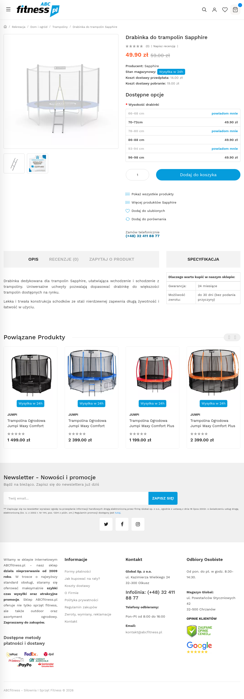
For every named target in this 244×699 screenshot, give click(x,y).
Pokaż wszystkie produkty (153, 194)
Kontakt (71, 621)
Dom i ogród (38, 26)
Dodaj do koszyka (198, 174)
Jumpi (12, 414)
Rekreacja (18, 26)
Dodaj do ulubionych (148, 211)
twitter (106, 524)
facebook (122, 524)
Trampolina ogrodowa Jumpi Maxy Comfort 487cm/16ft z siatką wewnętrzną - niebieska (89, 429)
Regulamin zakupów (81, 607)
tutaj (117, 512)
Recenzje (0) (64, 259)
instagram (138, 524)
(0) (147, 46)
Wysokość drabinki (143, 104)
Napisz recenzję (164, 46)
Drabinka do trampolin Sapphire (95, 26)
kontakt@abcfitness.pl (144, 632)
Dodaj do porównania (149, 219)
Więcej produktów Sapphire (154, 202)
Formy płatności (78, 571)
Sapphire (151, 66)
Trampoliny (60, 26)
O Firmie (71, 593)
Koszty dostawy (77, 586)
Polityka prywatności (81, 600)
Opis (33, 259)
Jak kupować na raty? (82, 578)
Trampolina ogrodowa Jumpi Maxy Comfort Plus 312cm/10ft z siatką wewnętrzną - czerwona (151, 429)
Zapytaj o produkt (111, 259)
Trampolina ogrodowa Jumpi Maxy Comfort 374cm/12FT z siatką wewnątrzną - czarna (26, 429)
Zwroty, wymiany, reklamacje (88, 614)
